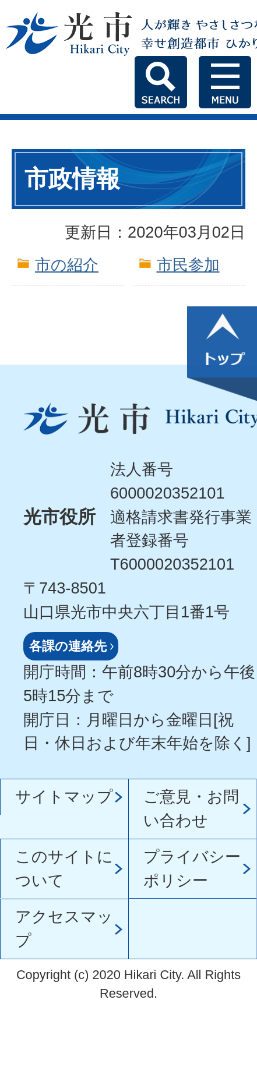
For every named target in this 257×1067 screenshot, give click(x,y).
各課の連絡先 (68, 646)
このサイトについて (64, 868)
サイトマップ (64, 796)
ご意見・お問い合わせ (191, 808)
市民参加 (188, 265)
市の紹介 (66, 265)
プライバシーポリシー (192, 868)
